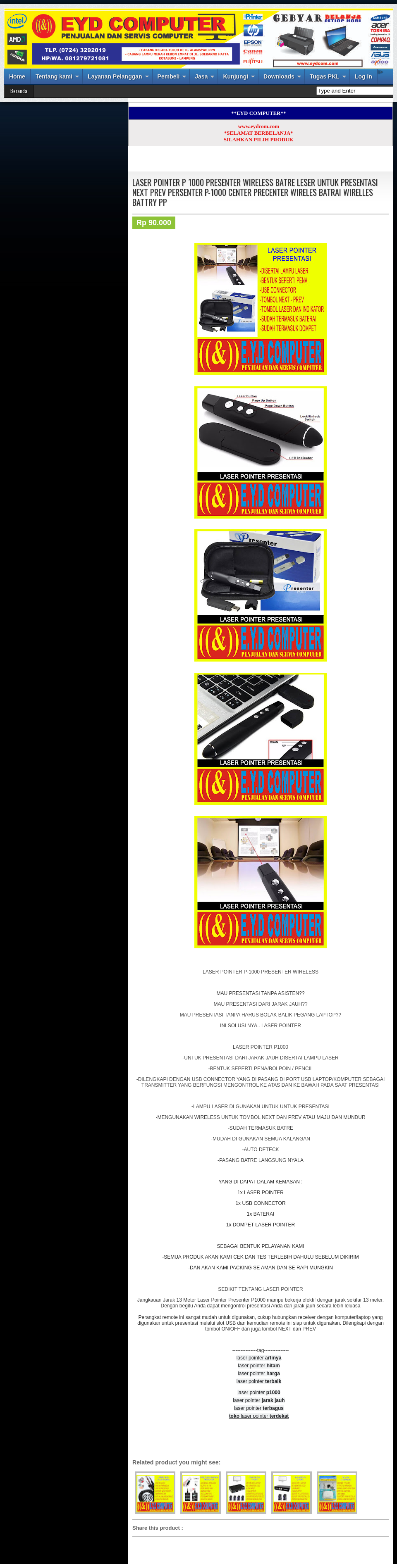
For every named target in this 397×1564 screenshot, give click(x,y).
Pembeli (169, 76)
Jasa (201, 76)
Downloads (278, 76)
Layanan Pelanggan (115, 76)
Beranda (18, 90)
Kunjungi (235, 76)
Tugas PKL (325, 76)
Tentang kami (54, 76)
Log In (363, 76)
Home (17, 76)
